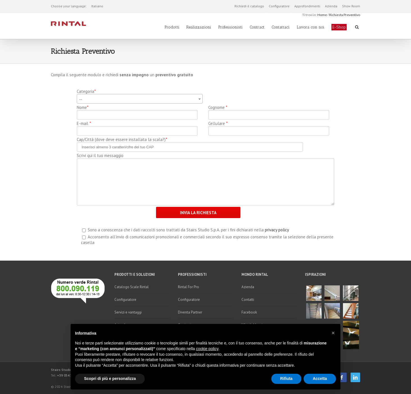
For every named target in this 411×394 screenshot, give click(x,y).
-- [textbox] (80, 99)
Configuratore (279, 6)
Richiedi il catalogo (249, 6)
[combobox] (140, 99)
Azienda (331, 6)
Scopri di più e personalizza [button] (110, 378)
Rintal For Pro (188, 287)
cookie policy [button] (207, 348)
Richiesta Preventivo (344, 15)
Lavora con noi (310, 27)
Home (322, 15)
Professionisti (230, 27)
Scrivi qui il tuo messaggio (100, 155)
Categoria (86, 91)
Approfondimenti (307, 6)
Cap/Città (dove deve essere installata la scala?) (122, 139)
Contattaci (281, 27)
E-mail (84, 123)
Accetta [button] (320, 378)
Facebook (249, 312)
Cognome (217, 107)
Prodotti (171, 27)
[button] (333, 332)
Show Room (351, 6)
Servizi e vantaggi (128, 312)
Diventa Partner (190, 312)
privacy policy (277, 229)
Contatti (247, 299)
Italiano (97, 6)
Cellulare (217, 123)
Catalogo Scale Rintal (131, 287)
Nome (82, 107)
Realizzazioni (198, 27)
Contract (257, 27)
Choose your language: (69, 6)
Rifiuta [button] (286, 378)
